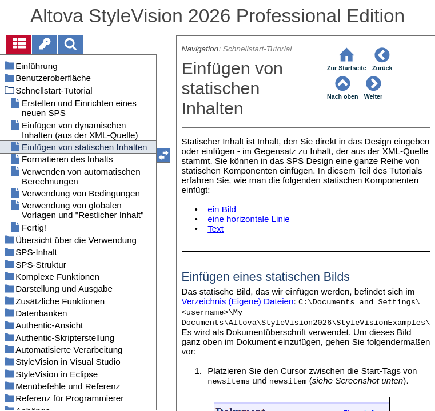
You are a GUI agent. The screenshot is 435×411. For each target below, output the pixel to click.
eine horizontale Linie (248, 219)
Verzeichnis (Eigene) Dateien (238, 301)
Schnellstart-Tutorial (257, 49)
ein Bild (221, 209)
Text (215, 228)
